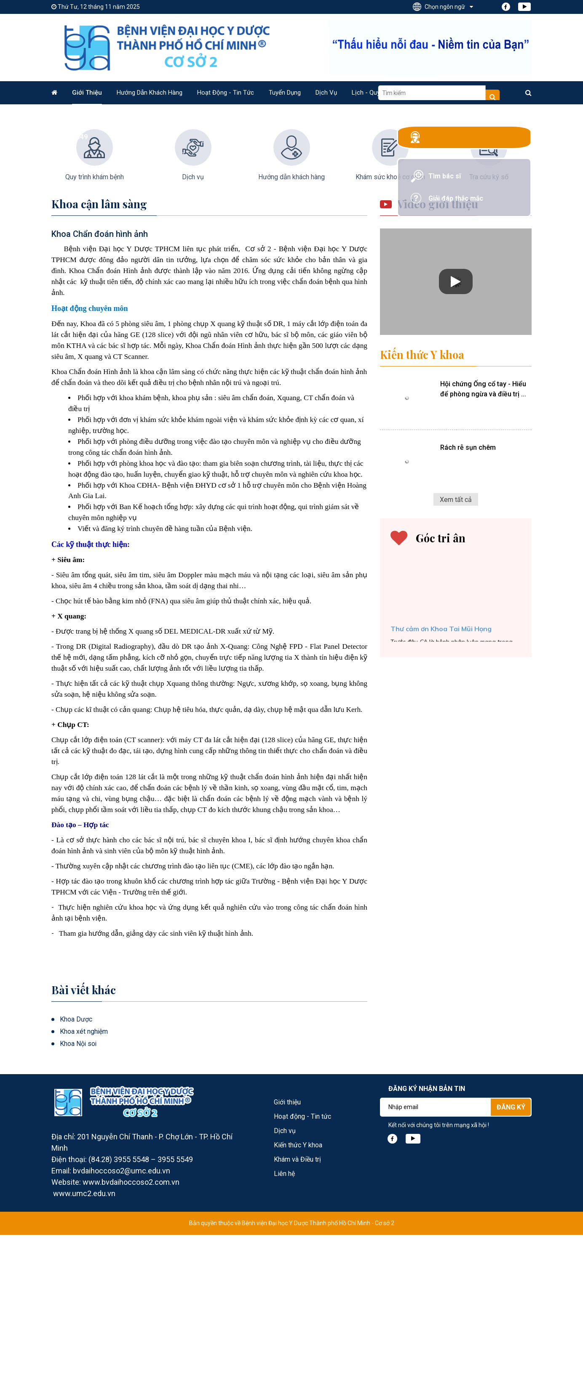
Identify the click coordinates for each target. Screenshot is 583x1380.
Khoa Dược (76, 1164)
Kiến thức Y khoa (422, 500)
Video (431, 92)
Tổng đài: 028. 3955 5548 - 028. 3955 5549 (474, 143)
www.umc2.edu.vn (84, 1338)
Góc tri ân (441, 682)
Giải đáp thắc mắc (460, 211)
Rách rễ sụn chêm (467, 592)
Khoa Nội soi (78, 1189)
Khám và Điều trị (297, 1304)
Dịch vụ (326, 92)
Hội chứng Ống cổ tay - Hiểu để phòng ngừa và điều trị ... (482, 534)
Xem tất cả (456, 644)
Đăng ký (511, 1252)
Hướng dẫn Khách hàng (149, 92)
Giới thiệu (87, 92)
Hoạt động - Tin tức (225, 92)
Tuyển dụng (285, 92)
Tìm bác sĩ (448, 188)
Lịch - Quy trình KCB (380, 92)
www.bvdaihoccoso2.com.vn (131, 1327)
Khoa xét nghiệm (84, 1177)
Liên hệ (464, 92)
